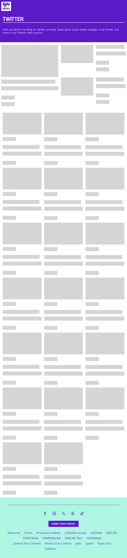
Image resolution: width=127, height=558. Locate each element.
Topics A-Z (104, 543)
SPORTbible (31, 538)
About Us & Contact (58, 543)
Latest (89, 543)
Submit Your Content (63, 524)
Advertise (13, 533)
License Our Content (27, 543)
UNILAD (111, 533)
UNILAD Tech (74, 538)
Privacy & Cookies (49, 533)
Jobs (78, 543)
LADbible (96, 533)
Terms (28, 533)
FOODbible (94, 538)
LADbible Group (75, 533)
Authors (50, 549)
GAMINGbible (52, 538)
